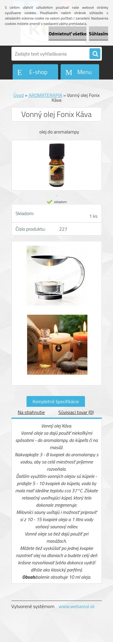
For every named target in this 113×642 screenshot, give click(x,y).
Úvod (18, 95)
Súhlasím (98, 33)
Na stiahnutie (31, 412)
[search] (94, 54)
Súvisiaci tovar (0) (76, 412)
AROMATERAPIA (45, 95)
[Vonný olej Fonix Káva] (57, 278)
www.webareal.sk (76, 606)
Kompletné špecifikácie (56, 401)
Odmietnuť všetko (67, 33)
